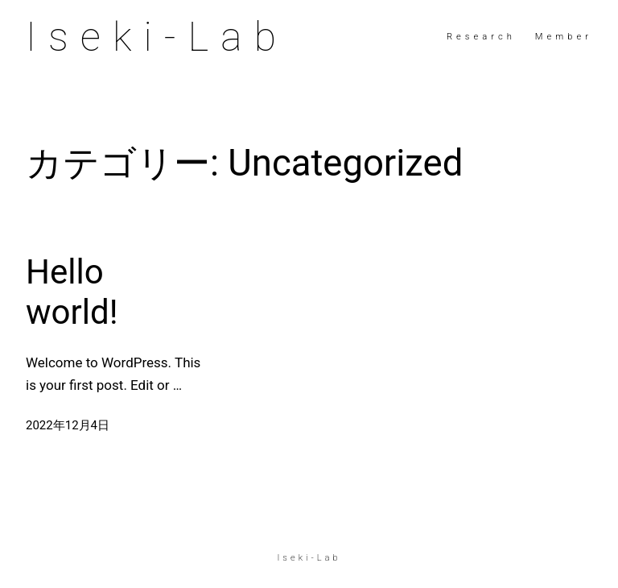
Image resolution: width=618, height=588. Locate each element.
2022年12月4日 (67, 425)
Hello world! (71, 292)
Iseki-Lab (157, 37)
